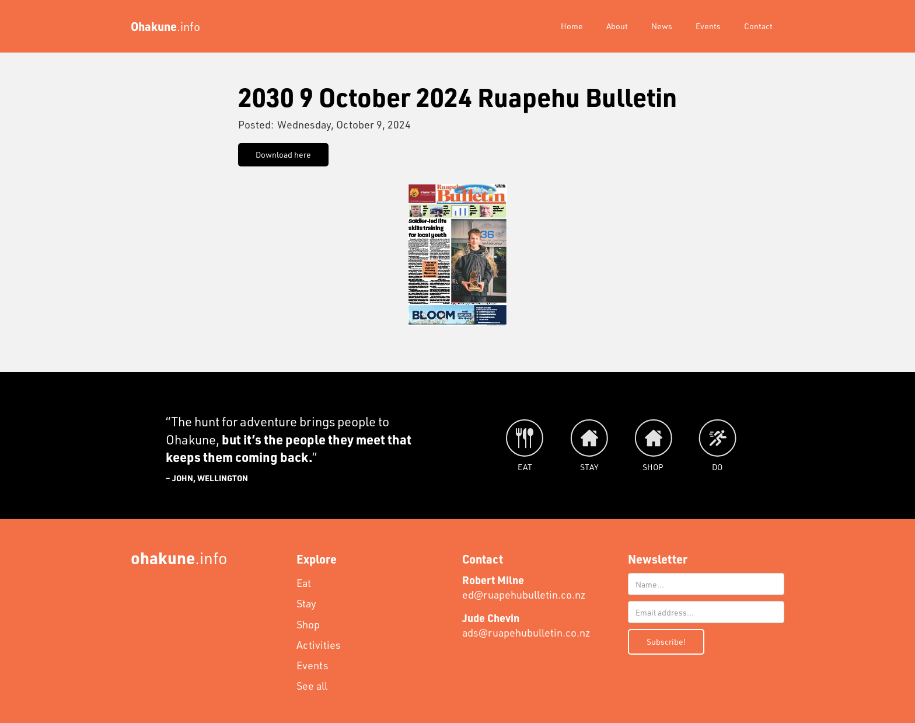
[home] (165, 26)
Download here (283, 154)
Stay (306, 603)
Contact (758, 26)
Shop (308, 624)
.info (179, 557)
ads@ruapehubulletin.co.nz (526, 625)
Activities (318, 645)
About (617, 26)
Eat (303, 583)
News (661, 26)
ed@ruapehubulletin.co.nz (524, 587)
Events (708, 26)
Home (572, 26)
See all (311, 686)
